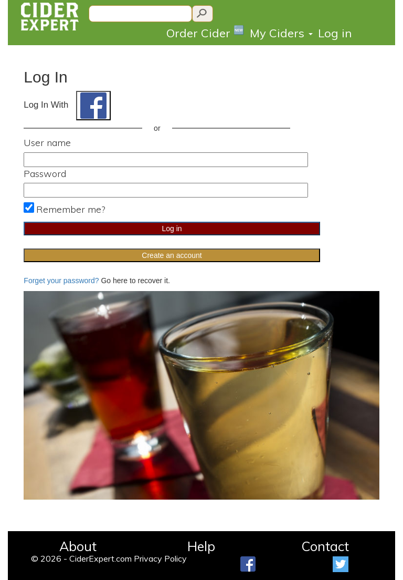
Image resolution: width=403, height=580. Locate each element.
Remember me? (70, 209)
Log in (335, 33)
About (78, 546)
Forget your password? (61, 280)
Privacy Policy (160, 558)
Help (201, 546)
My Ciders (281, 33)
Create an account (172, 255)
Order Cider (205, 32)
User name (47, 143)
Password (45, 174)
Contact (325, 546)
